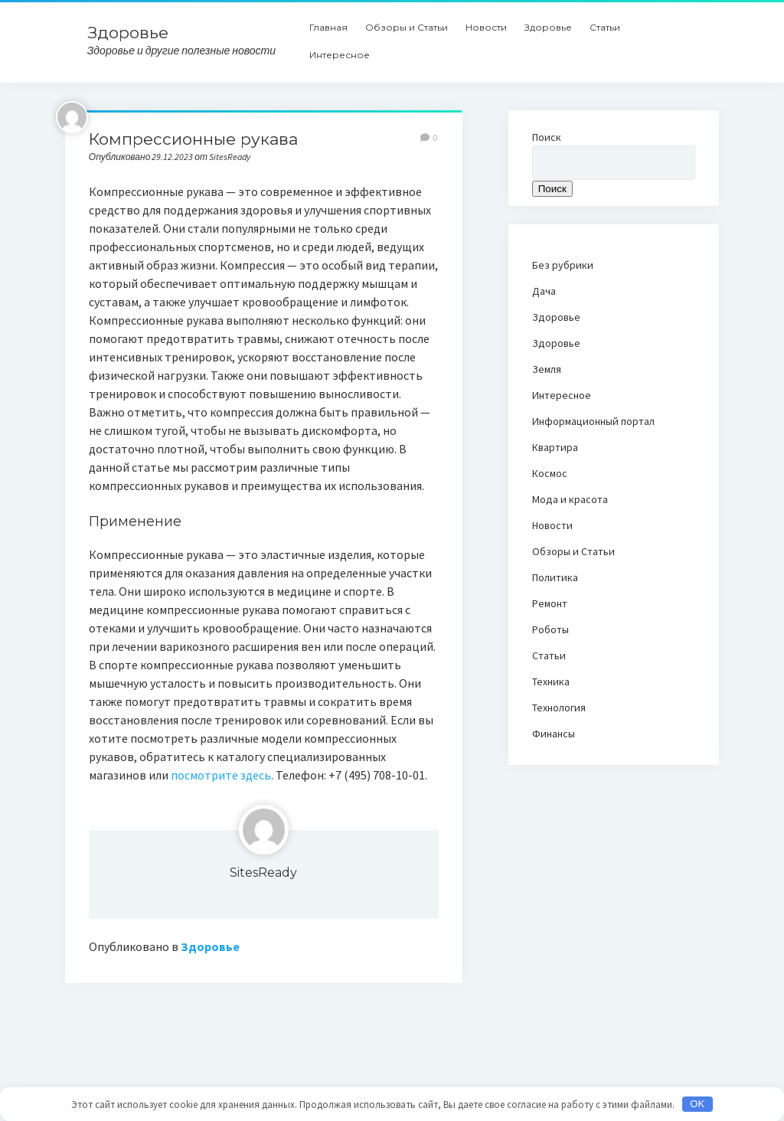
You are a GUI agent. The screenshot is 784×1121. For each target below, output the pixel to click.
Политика (555, 577)
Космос (549, 473)
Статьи (605, 27)
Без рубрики (562, 265)
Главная (328, 27)
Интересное (339, 54)
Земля (546, 369)
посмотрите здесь (221, 775)
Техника (551, 681)
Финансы (553, 733)
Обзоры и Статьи (406, 27)
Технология (559, 707)
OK (697, 1104)
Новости (486, 27)
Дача (544, 291)
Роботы (550, 629)
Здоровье (127, 32)
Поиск (546, 137)
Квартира (555, 447)
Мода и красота (570, 499)
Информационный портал (593, 421)
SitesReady (263, 872)
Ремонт (549, 603)
